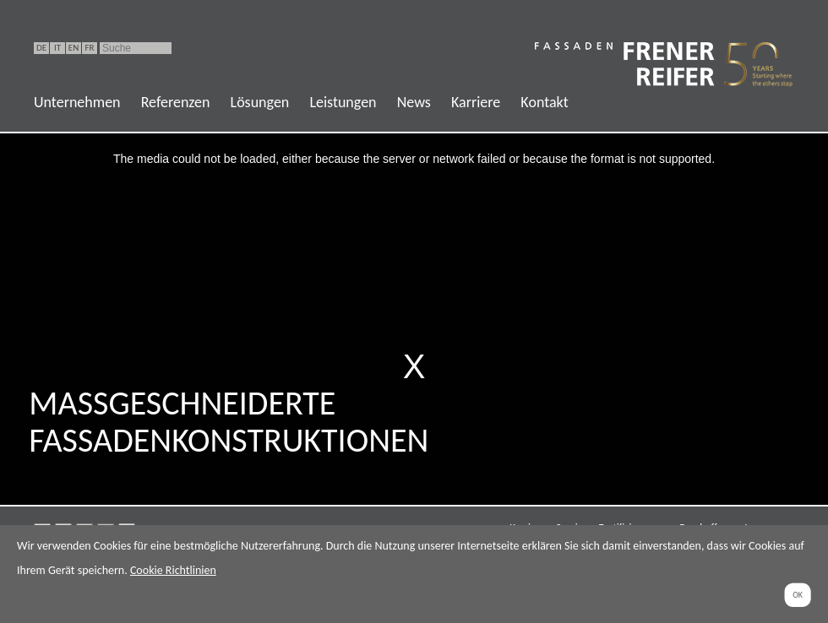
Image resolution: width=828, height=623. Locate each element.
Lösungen (260, 102)
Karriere (475, 102)
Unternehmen (77, 102)
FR (89, 47)
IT (57, 47)
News (414, 102)
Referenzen (175, 102)
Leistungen (342, 102)
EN (73, 47)
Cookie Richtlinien (173, 570)
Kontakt (544, 102)
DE (41, 47)
